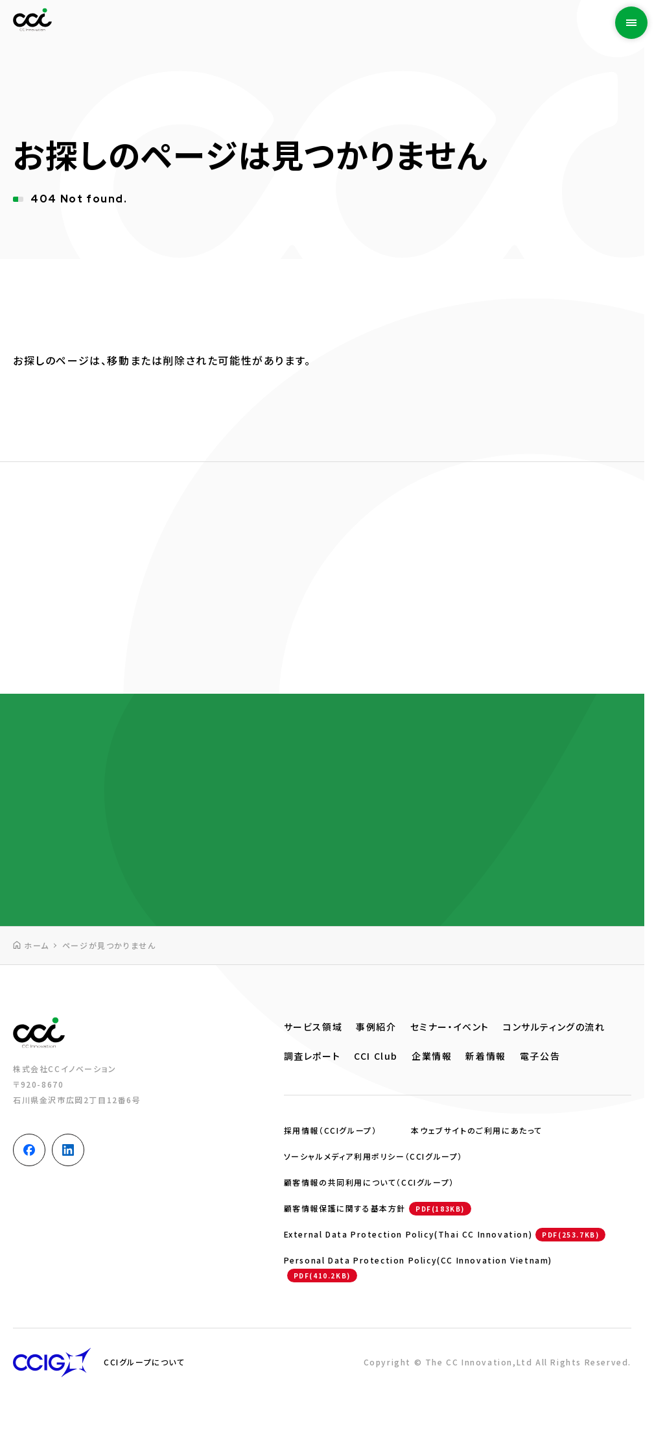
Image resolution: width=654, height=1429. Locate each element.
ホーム (36, 945)
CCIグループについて (144, 1361)
